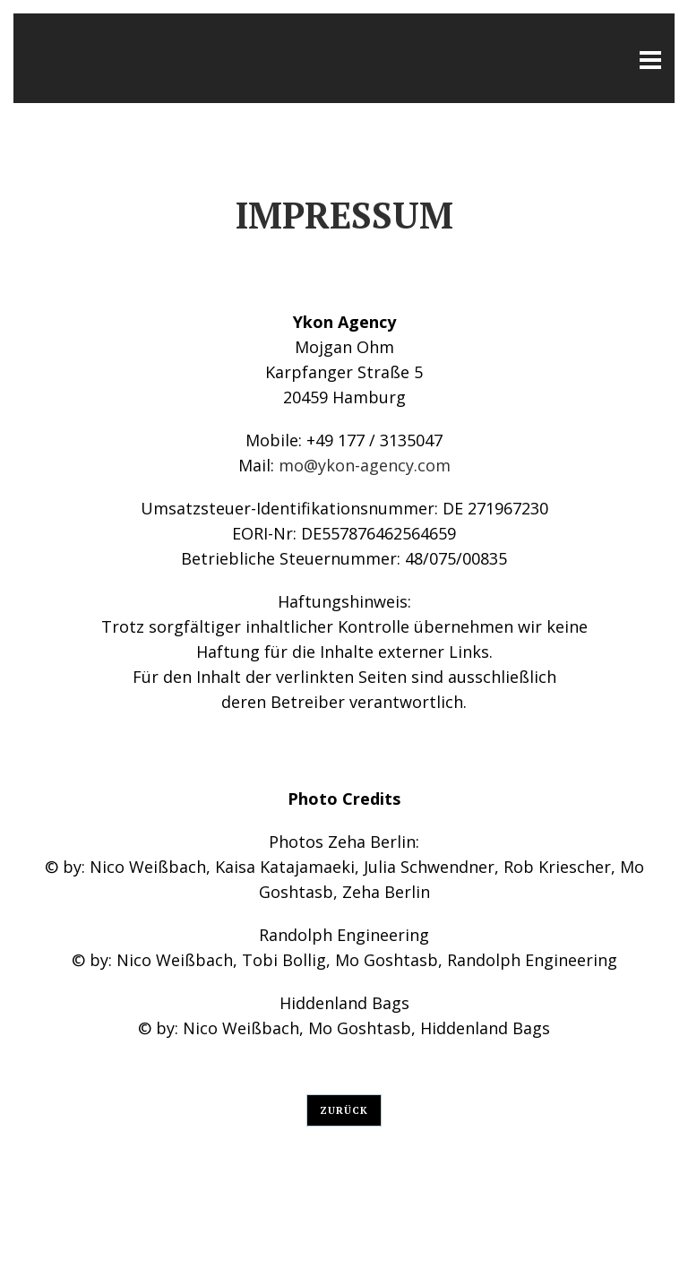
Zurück (344, 1110)
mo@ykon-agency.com (365, 465)
